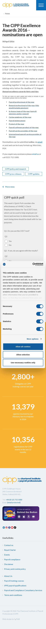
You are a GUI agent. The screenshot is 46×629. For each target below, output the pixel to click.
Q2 (6, 256)
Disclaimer (8, 564)
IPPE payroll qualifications (15, 585)
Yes (10, 241)
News (7, 13)
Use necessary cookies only (23, 363)
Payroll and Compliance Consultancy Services (23, 590)
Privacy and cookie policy (15, 569)
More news (10, 187)
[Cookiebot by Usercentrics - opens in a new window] (32, 264)
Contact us (8, 545)
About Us (8, 576)
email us (35, 154)
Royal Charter (10, 550)
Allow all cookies (23, 347)
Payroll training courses (14, 581)
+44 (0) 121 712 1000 (14, 500)
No (10, 245)
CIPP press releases (13, 174)
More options (32, 339)
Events (7, 555)
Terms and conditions (13, 595)
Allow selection (23, 355)
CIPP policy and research (15, 169)
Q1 (6, 236)
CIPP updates (33, 174)
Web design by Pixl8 (11, 619)
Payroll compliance (12, 559)
